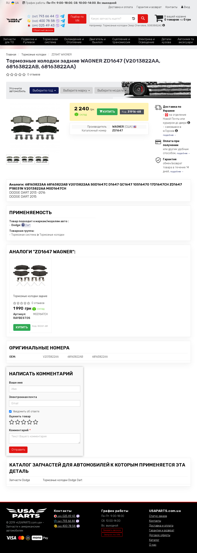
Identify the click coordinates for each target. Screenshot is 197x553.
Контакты (171, 7)
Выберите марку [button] (76, 90)
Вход (185, 7)
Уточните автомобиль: (17, 90)
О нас (152, 544)
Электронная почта (23, 397)
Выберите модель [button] (111, 90)
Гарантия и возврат (149, 7)
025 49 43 (41, 25)
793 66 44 (41, 16)
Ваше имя (16, 382)
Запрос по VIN (112, 534)
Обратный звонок (43, 30)
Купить (107, 111)
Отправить (18, 449)
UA (15, 3)
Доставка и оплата (121, 7)
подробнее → (169, 135)
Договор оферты (159, 535)
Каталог (154, 540)
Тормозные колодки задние (30, 296)
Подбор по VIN (77, 18)
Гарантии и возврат (161, 530)
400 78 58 (41, 21)
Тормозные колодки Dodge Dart (62, 480)
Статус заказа (158, 516)
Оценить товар (20, 416)
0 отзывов (33, 74)
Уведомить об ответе (24, 411)
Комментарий (19, 430)
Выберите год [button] (44, 90)
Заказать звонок (112, 530)
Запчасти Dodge (19, 480)
